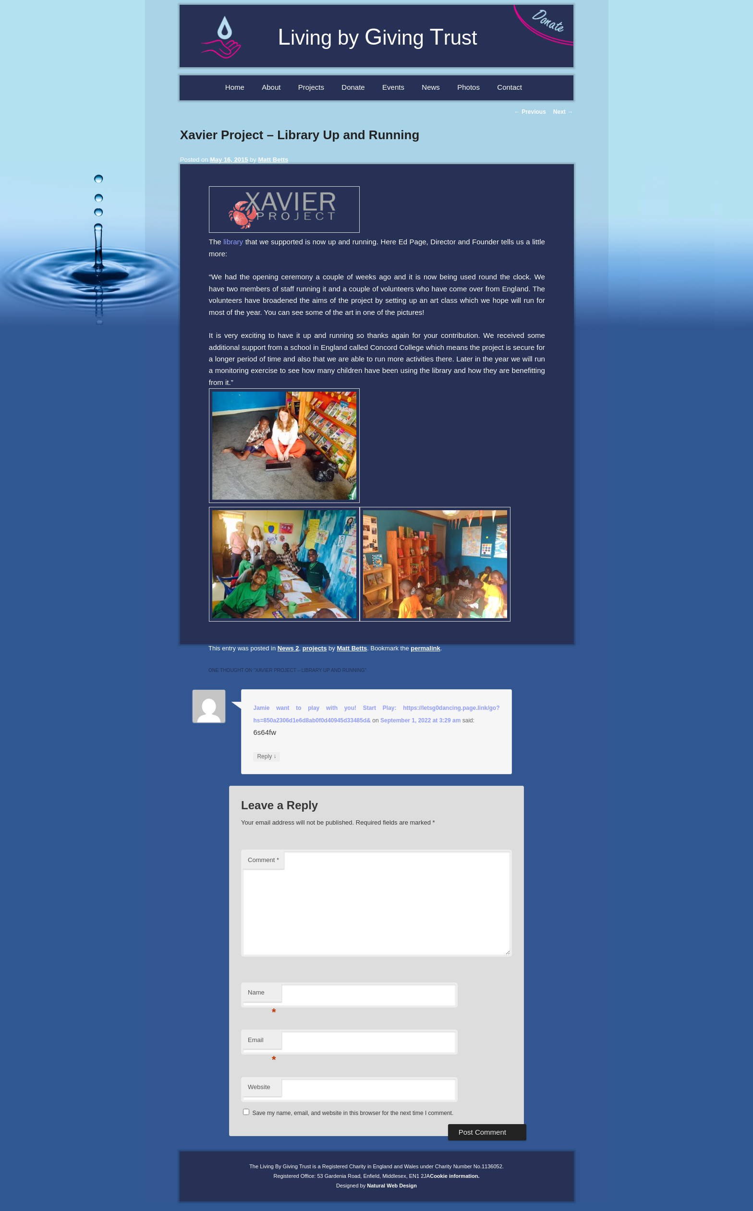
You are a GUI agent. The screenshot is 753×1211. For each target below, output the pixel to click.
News (431, 87)
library (233, 242)
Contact (509, 87)
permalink (425, 648)
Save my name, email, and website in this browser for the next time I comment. (352, 1113)
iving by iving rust (377, 37)
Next (563, 111)
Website (259, 1087)
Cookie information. (454, 1176)
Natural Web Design (392, 1185)
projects (315, 648)
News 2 (288, 648)
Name (262, 995)
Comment (263, 859)
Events (393, 87)
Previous (530, 111)
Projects (311, 87)
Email (262, 1042)
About (271, 87)
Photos (468, 87)
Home (234, 87)
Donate (352, 87)
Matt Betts (273, 159)
